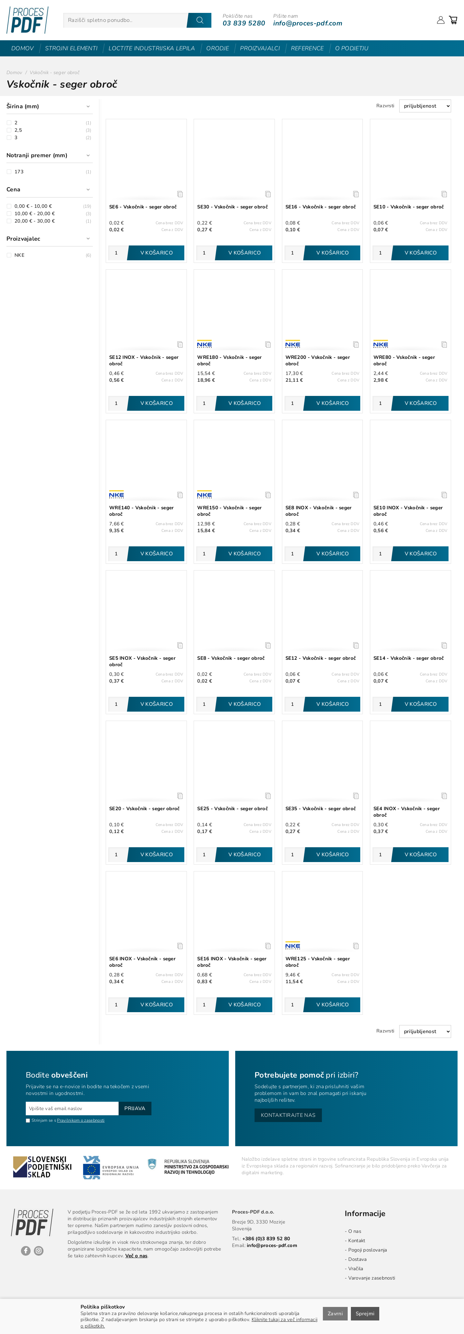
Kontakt (356, 1240)
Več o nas (136, 1255)
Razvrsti (385, 105)
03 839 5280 (244, 23)
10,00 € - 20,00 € (35, 214)
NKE (19, 255)
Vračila (355, 1268)
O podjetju (352, 48)
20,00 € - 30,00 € (35, 221)
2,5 (18, 130)
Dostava (357, 1259)
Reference (307, 48)
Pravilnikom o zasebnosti (80, 1120)
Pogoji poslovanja (367, 1250)
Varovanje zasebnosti (371, 1278)
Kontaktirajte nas (288, 1115)
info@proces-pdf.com (307, 23)
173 (19, 172)
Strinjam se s (41, 1120)
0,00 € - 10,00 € (33, 206)
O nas (354, 1231)
